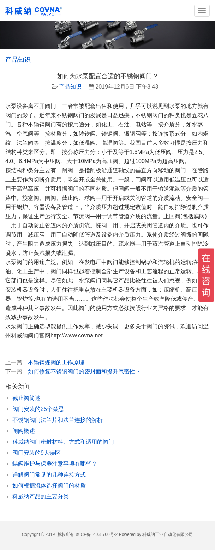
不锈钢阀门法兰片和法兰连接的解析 (57, 420)
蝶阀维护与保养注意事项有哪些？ (54, 464)
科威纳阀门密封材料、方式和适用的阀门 (63, 442)
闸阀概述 (23, 431)
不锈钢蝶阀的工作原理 (56, 362)
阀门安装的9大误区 (36, 453)
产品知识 (70, 87)
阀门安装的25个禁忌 (38, 409)
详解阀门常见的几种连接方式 (49, 475)
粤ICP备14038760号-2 (96, 534)
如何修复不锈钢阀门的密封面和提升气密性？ (84, 372)
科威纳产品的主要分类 (40, 497)
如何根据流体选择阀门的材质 (49, 486)
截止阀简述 (26, 398)
